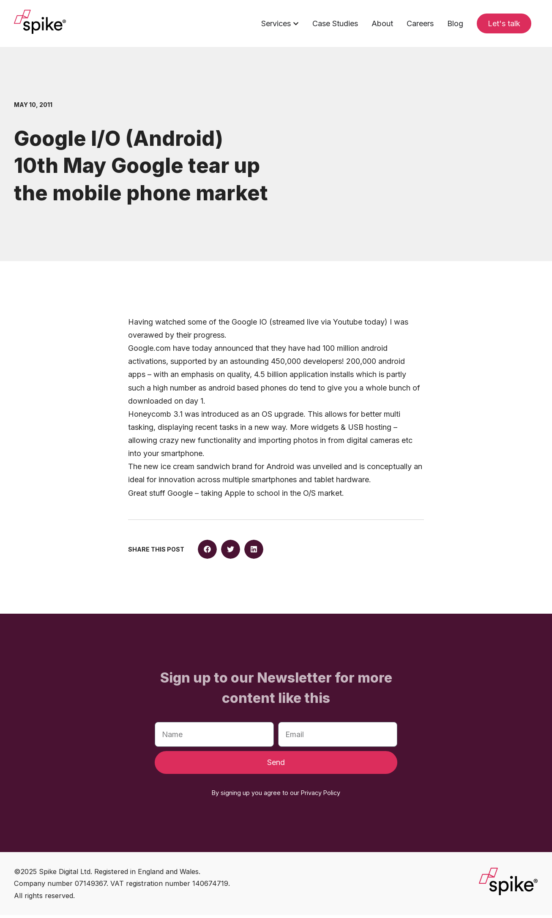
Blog (455, 23)
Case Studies (335, 23)
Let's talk (504, 23)
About (382, 23)
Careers (420, 23)
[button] (207, 551)
